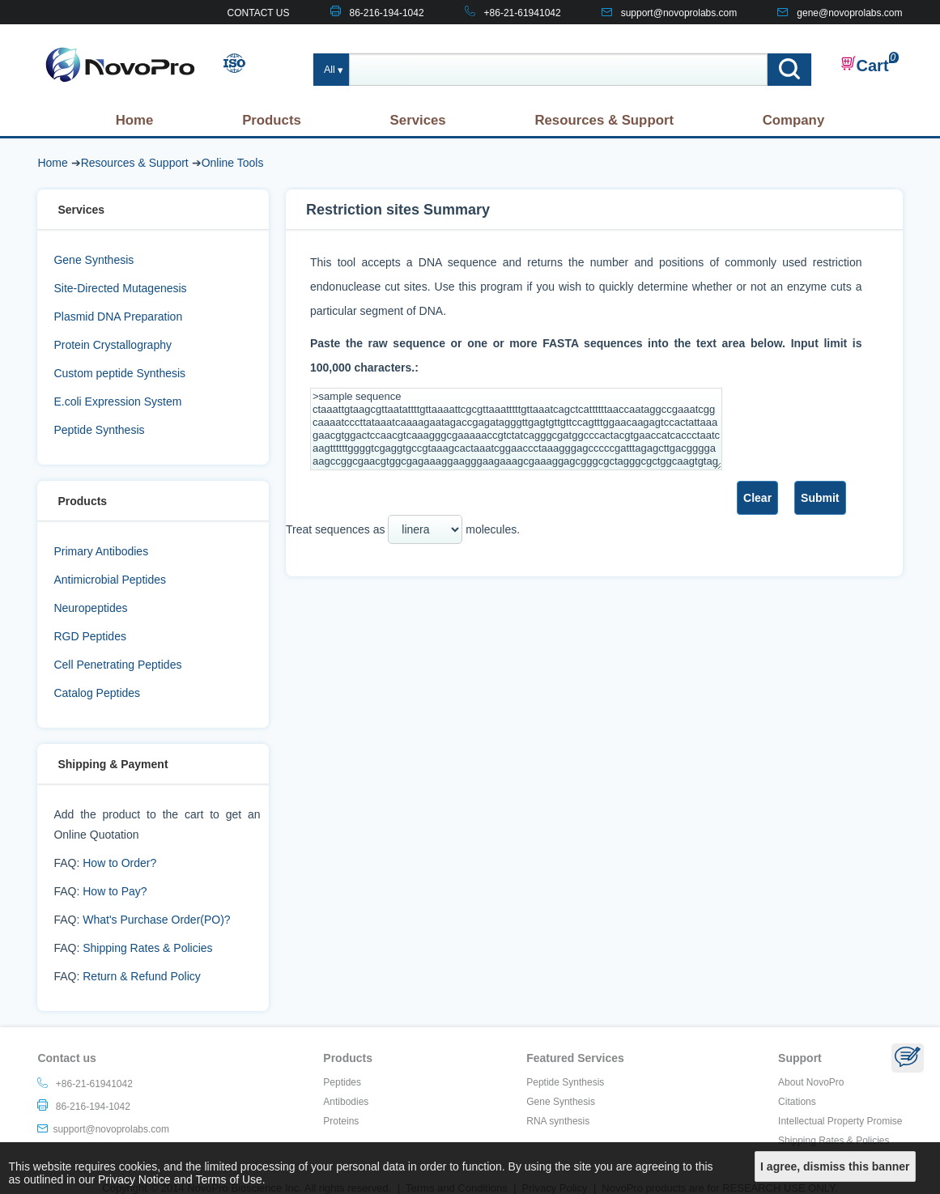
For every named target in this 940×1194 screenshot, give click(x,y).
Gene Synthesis (93, 259)
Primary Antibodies (100, 551)
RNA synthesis (557, 1121)
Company (793, 120)
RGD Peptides (89, 636)
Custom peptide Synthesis (119, 373)
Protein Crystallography (112, 344)
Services (418, 120)
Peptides (342, 1082)
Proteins (341, 1121)
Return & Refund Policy (142, 976)
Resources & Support (604, 120)
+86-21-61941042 (522, 13)
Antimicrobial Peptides (109, 579)
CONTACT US (259, 13)
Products (271, 120)
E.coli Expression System (117, 401)
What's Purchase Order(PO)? (156, 919)
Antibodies (345, 1101)
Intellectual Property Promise (840, 1121)
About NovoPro (811, 1082)
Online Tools (233, 162)
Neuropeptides (90, 607)
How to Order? (119, 862)
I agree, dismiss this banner (834, 1166)
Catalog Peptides (96, 692)
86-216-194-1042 (387, 13)
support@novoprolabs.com (679, 13)
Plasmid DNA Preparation (117, 316)
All (329, 69)
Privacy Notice (134, 1179)
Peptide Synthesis (98, 429)
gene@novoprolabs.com (849, 13)
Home (135, 120)
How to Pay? (115, 891)
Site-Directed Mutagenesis (119, 288)
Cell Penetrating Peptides (117, 664)
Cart (864, 64)
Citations (797, 1101)
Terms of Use (228, 1179)
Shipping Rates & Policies (147, 947)
